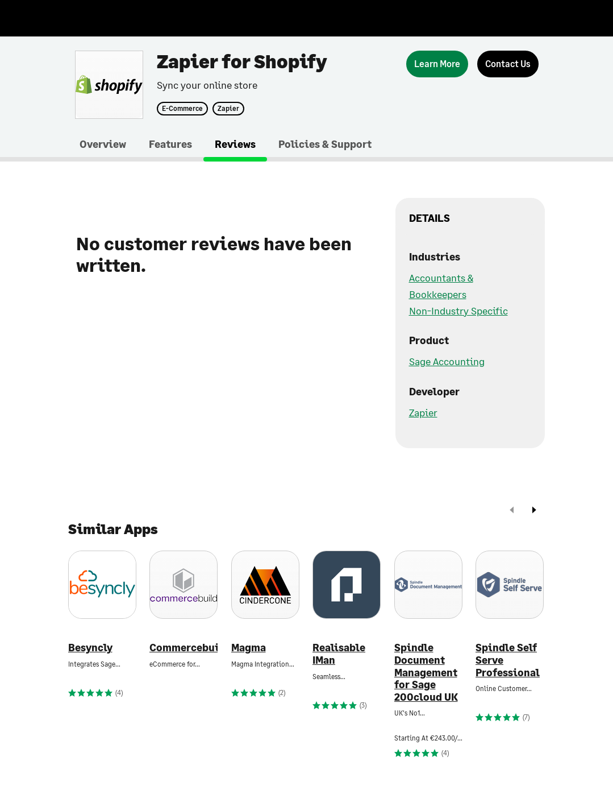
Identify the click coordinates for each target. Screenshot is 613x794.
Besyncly (90, 648)
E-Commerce (182, 108)
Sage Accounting (447, 361)
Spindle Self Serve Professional (508, 660)
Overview (103, 144)
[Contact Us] (508, 64)
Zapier (228, 108)
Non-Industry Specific (458, 310)
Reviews (235, 144)
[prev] (512, 511)
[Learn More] (437, 64)
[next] (534, 511)
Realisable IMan (338, 654)
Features (170, 144)
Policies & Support (325, 144)
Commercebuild (183, 648)
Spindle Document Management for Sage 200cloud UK (426, 672)
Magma (248, 648)
